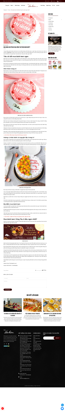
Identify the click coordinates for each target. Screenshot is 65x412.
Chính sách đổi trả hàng (36, 339)
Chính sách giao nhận (37, 343)
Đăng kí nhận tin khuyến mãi (51, 333)
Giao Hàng (51, 24)
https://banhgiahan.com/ (29, 256)
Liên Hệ (50, 29)
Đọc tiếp (51, 53)
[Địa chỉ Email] (52, 338)
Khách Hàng (51, 21)
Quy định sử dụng (36, 345)
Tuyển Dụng (51, 26)
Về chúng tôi (51, 33)
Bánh (50, 19)
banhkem (6, 270)
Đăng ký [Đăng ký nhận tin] (57, 337)
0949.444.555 (10, 1)
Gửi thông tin (7, 289)
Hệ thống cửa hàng (24, 333)
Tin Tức (50, 28)
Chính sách (36, 333)
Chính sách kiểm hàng (37, 348)
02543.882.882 (28, 374)
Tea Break (51, 23)
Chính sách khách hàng (36, 336)
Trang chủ (51, 17)
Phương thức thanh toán (36, 350)
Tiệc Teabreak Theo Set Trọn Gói (32, 313)
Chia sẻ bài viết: (38, 270)
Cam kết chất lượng (37, 346)
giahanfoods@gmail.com (24, 378)
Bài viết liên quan (32, 295)
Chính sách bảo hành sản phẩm (37, 342)
